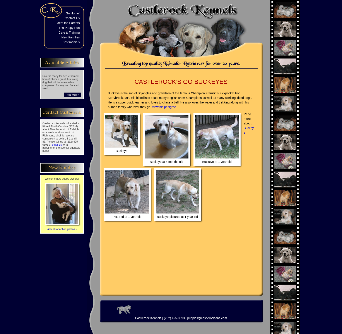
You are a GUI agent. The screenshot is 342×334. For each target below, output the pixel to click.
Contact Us (72, 18)
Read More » (73, 94)
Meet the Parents (68, 23)
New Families (70, 37)
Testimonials (71, 42)
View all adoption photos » (62, 228)
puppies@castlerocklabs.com (207, 318)
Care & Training (69, 32)
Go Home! (73, 13)
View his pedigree (164, 107)
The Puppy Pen (69, 27)
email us (57, 144)
